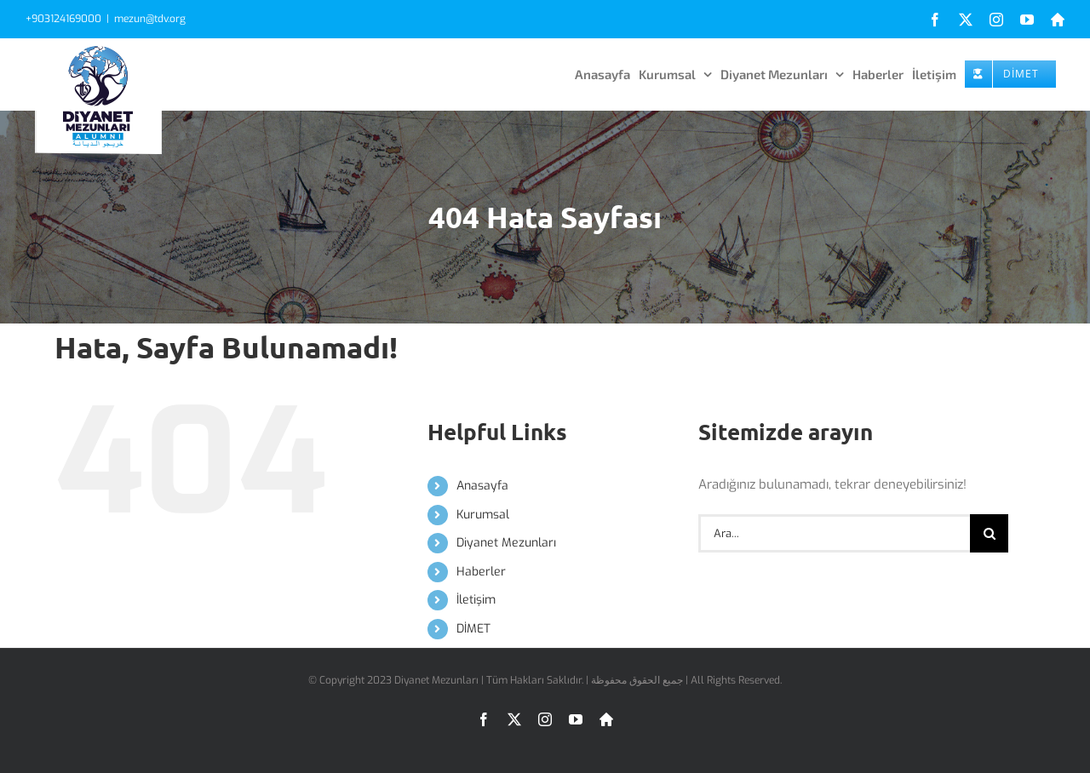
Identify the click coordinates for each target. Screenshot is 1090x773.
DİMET (473, 629)
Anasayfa (482, 486)
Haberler (481, 572)
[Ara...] (834, 533)
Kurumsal (482, 515)
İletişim (476, 600)
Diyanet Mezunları (506, 543)
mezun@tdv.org (150, 19)
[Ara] (989, 533)
